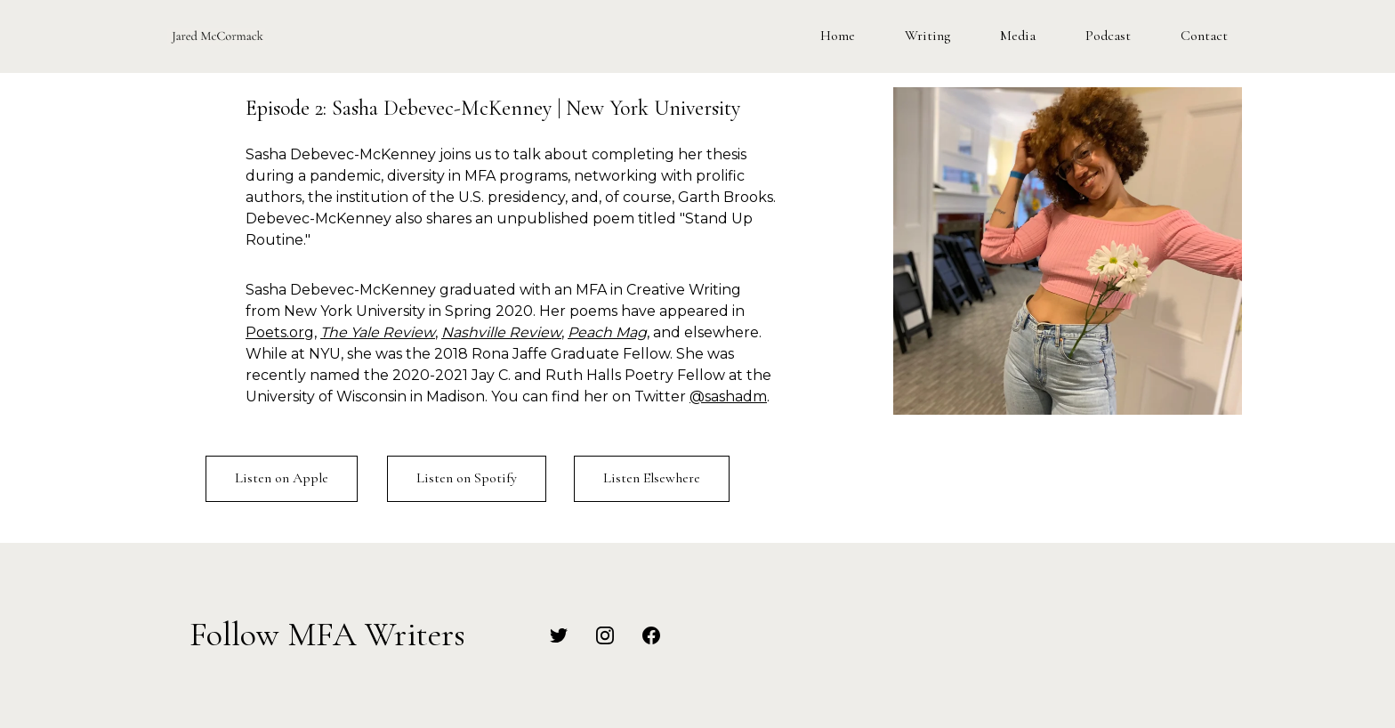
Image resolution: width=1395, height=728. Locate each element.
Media (1018, 35)
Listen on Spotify (466, 478)
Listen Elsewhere (651, 478)
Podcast (1108, 35)
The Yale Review (377, 332)
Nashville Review (501, 332)
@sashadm (728, 396)
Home (837, 35)
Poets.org (280, 332)
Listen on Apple (281, 478)
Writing (927, 35)
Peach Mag (607, 332)
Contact (1204, 35)
